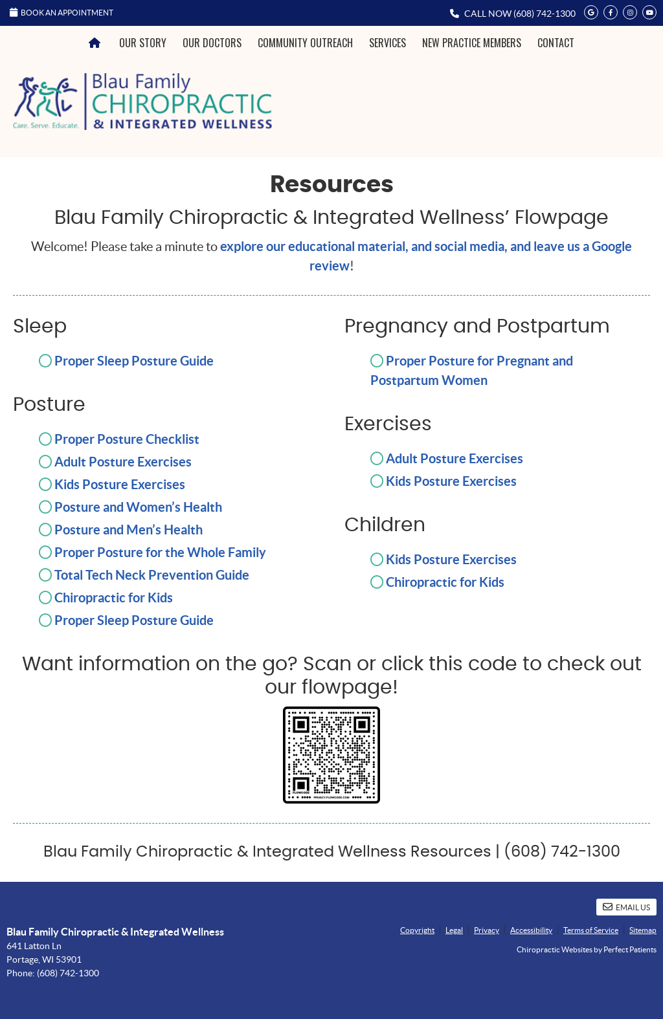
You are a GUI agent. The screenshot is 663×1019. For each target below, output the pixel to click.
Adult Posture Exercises (123, 461)
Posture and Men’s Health (128, 529)
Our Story (142, 42)
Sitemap (643, 930)
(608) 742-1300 (544, 13)
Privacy (486, 930)
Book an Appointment (61, 12)
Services (387, 42)
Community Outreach (305, 42)
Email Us (626, 907)
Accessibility (531, 930)
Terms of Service (590, 930)
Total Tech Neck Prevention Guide (151, 574)
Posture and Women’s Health (138, 506)
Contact (555, 42)
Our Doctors (212, 42)
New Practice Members (471, 42)
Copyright (417, 930)
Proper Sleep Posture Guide (134, 360)
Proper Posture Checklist (126, 439)
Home (96, 43)
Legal (454, 930)
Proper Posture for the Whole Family (160, 552)
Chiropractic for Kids (113, 597)
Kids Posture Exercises (119, 484)
